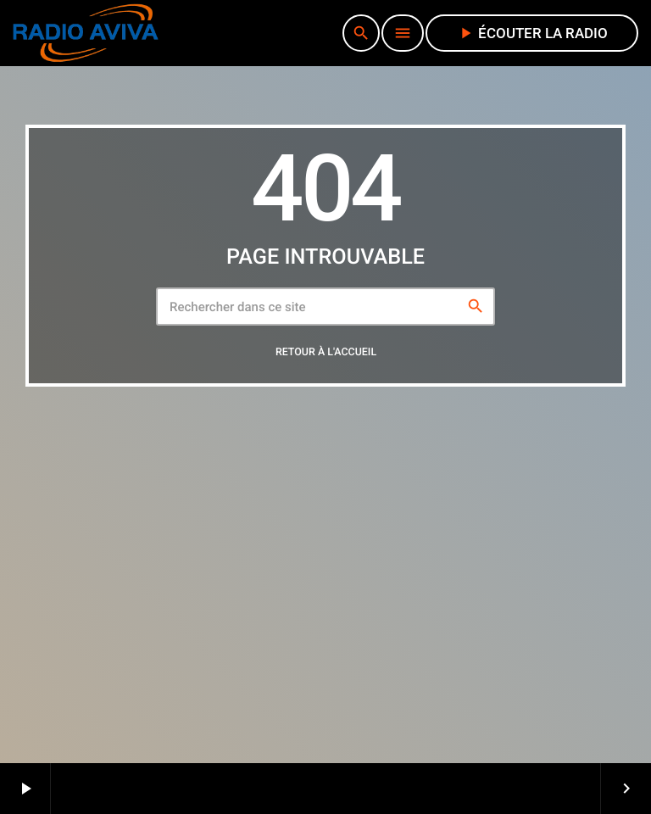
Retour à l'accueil (325, 352)
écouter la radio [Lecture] (532, 33)
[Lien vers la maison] (86, 33)
